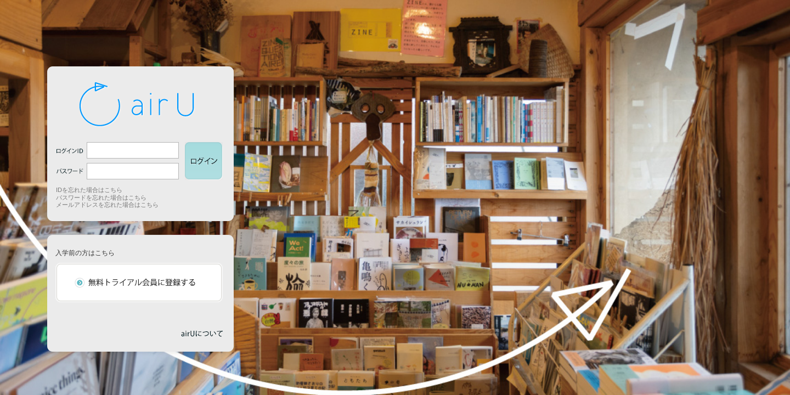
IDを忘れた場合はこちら (89, 190)
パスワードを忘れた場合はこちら (101, 197)
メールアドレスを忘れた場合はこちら (107, 204)
